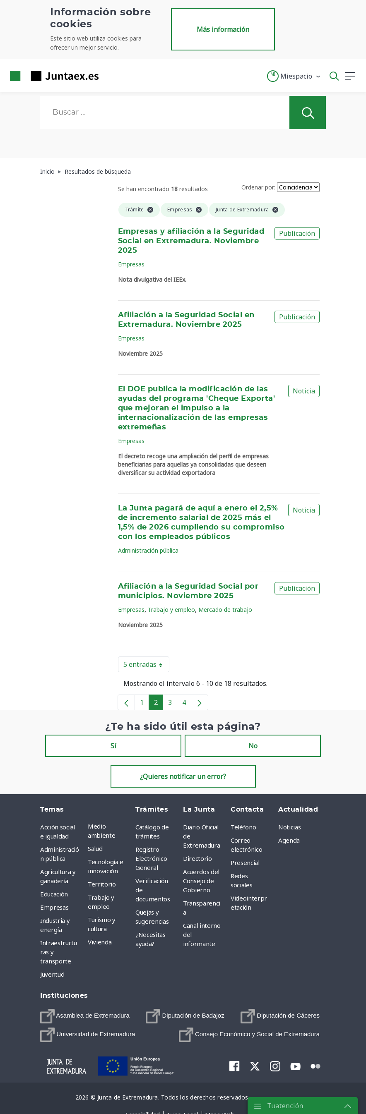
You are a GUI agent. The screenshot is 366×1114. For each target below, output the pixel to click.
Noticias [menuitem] (289, 827)
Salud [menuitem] (95, 848)
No (253, 745)
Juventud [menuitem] (52, 974)
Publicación (297, 233)
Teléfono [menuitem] (243, 827)
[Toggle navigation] (110, 75)
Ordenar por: (258, 187)
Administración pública (148, 550)
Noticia (304, 390)
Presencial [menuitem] (245, 862)
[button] (294, 76)
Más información (223, 29)
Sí (113, 745)
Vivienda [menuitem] (99, 942)
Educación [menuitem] (54, 894)
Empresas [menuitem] (54, 907)
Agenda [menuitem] (289, 840)
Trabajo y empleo (171, 609)
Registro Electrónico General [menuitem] (151, 858)
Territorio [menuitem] (102, 884)
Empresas (131, 264)
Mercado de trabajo (225, 609)
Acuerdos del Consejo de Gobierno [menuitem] (201, 880)
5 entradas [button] (146, 666)
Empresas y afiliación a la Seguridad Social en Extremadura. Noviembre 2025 (191, 241)
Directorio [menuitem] (197, 858)
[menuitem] (85, 1016)
